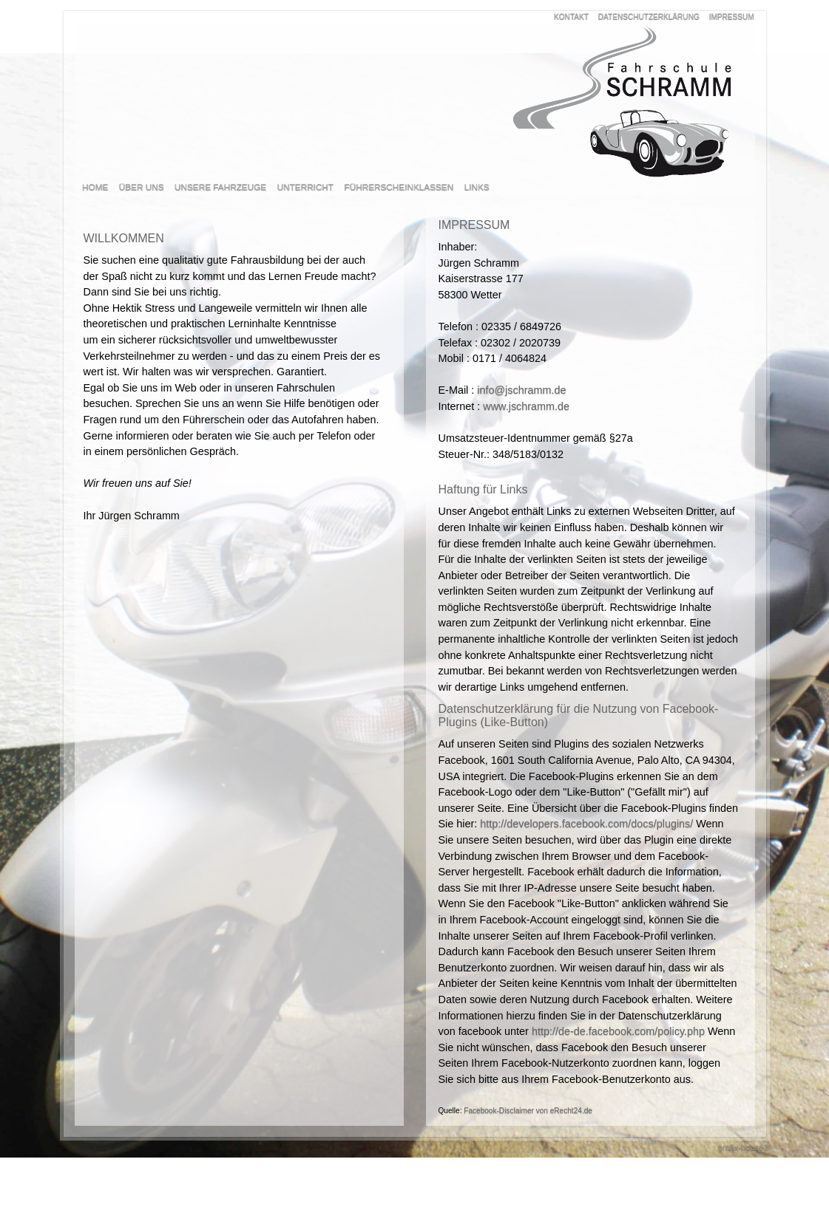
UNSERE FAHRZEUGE (220, 186)
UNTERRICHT (305, 186)
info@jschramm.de (521, 390)
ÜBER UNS (141, 186)
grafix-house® (744, 1147)
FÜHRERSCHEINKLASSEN (399, 186)
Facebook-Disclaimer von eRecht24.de (528, 1111)
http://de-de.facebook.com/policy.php (618, 1031)
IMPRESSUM (731, 17)
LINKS (477, 186)
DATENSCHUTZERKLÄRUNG (649, 17)
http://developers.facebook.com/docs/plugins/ (586, 824)
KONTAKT (571, 17)
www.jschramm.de (526, 406)
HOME (95, 186)
